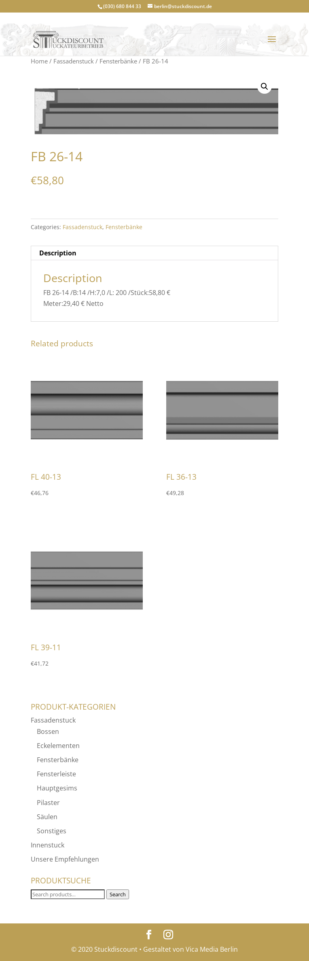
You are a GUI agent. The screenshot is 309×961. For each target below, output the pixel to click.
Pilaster (48, 802)
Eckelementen (58, 745)
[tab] (154, 253)
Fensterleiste (56, 773)
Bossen (48, 731)
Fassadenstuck (73, 61)
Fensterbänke (118, 61)
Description (57, 253)
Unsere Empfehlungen (65, 859)
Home (39, 61)
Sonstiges (51, 830)
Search (118, 894)
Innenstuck (47, 845)
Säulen (47, 816)
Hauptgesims (57, 788)
